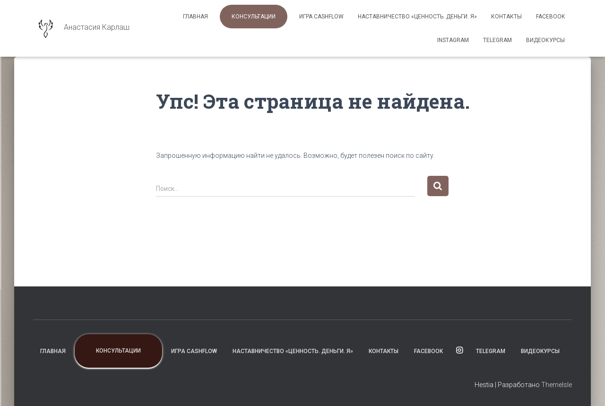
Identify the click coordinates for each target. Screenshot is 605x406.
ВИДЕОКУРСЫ (545, 40)
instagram (453, 40)
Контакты (506, 16)
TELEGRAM (497, 40)
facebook (550, 16)
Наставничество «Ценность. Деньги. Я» (417, 16)
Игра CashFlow (321, 16)
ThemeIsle (556, 385)
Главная (195, 16)
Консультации (254, 16)
